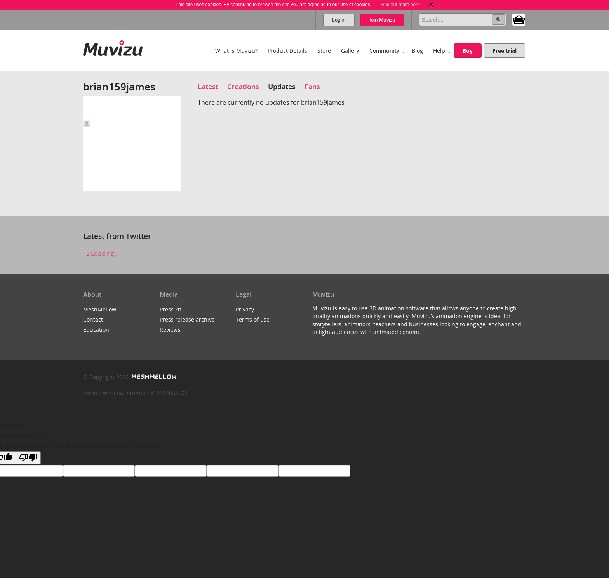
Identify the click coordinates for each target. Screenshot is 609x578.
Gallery (350, 50)
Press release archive (187, 319)
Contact (93, 319)
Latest (208, 86)
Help (439, 50)
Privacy (245, 309)
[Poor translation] (28, 457)
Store (324, 50)
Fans (312, 86)
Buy (468, 50)
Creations (243, 86)
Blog (417, 50)
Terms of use (253, 319)
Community (384, 50)
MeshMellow (99, 309)
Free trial (504, 50)
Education (96, 329)
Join (382, 20)
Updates (282, 86)
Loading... (101, 253)
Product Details (287, 50)
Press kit (170, 309)
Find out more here (399, 4)
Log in (339, 20)
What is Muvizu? (236, 50)
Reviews (170, 329)
